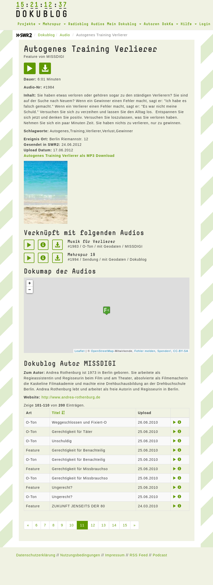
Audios (98, 24)
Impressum (115, 555)
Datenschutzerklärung (35, 555)
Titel (56, 413)
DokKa (170, 24)
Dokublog (46, 35)
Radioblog (78, 24)
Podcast (160, 555)
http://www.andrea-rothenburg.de (70, 397)
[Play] (31, 70)
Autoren (152, 24)
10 (71, 525)
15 (125, 525)
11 (82, 525)
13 (103, 525)
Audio (65, 35)
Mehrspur (54, 24)
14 (114, 525)
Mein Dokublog (124, 24)
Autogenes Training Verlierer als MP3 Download (69, 156)
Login (204, 24)
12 (93, 525)
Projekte (29, 24)
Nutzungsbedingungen (80, 555)
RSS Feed (139, 555)
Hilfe (189, 24)
